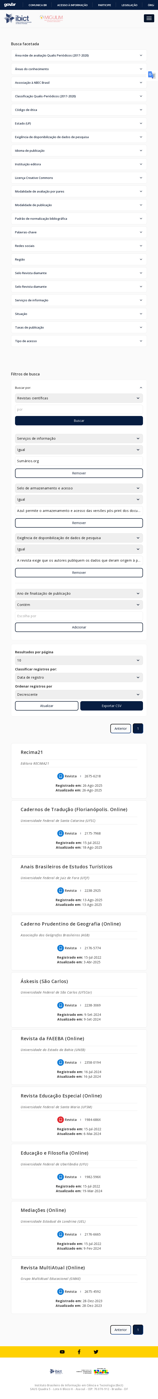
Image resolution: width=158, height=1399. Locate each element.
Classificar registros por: (36, 669)
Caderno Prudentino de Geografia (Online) (71, 924)
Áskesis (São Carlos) (44, 981)
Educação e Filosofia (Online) (55, 1153)
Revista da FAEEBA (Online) (52, 1038)
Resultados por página (34, 652)
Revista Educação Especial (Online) (61, 1096)
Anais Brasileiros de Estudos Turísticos (67, 866)
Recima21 (32, 752)
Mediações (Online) (43, 1210)
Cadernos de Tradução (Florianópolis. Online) (74, 809)
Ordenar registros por (33, 686)
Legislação (129, 5)
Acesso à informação (72, 5)
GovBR (10, 5)
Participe (104, 5)
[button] (79, 55)
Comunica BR (38, 5)
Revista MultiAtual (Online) (53, 1267)
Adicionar (79, 627)
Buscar (79, 420)
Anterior (121, 728)
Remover (79, 473)
